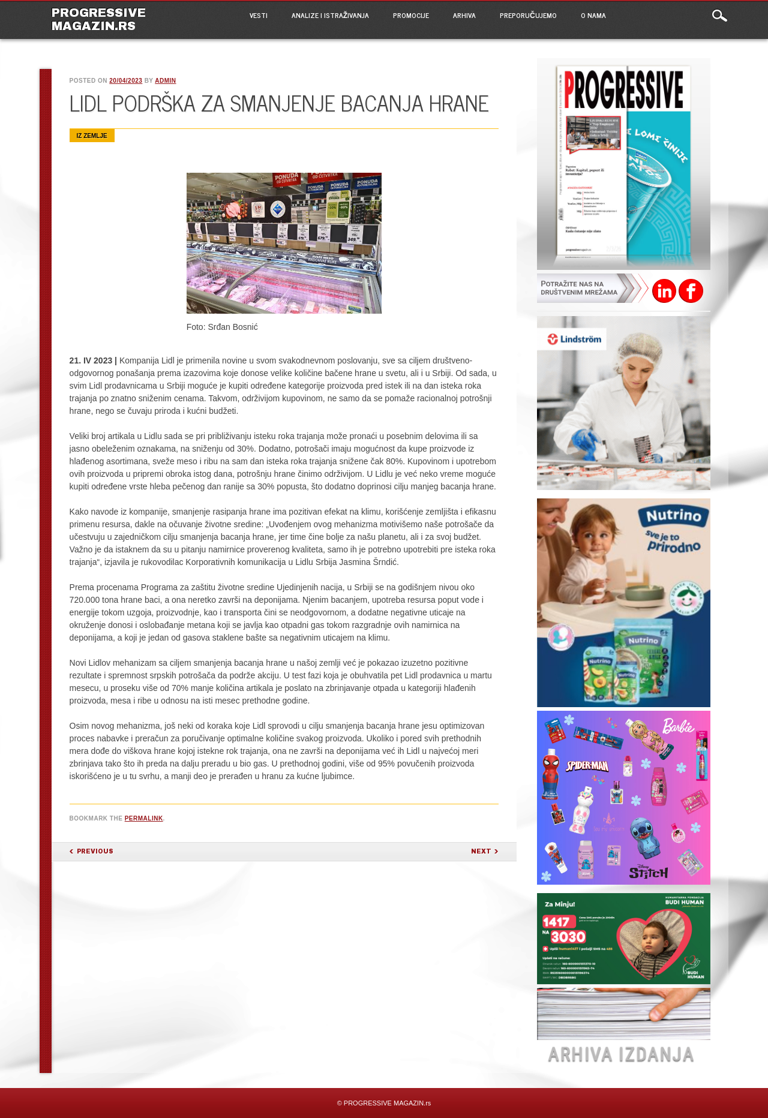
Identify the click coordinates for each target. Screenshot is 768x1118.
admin (165, 80)
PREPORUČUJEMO (528, 15)
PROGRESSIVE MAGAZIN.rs (99, 19)
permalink (144, 818)
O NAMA (593, 15)
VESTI (259, 15)
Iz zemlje (92, 136)
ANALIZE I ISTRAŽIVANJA (330, 15)
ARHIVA (464, 15)
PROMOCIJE (411, 15)
